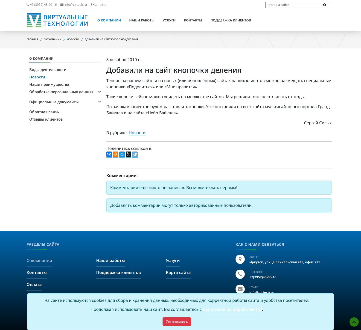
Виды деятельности (47, 69)
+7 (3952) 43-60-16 (41, 5)
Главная (32, 39)
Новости (73, 39)
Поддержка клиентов (230, 20)
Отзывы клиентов (46, 119)
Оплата (34, 284)
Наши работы (141, 20)
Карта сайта (178, 272)
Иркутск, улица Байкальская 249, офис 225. (285, 262)
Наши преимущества (49, 84)
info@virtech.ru (73, 5)
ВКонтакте (98, 5)
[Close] (177, 321)
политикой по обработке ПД (232, 309)
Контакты (193, 20)
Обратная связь (44, 111)
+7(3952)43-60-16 (262, 277)
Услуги (169, 20)
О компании (109, 20)
